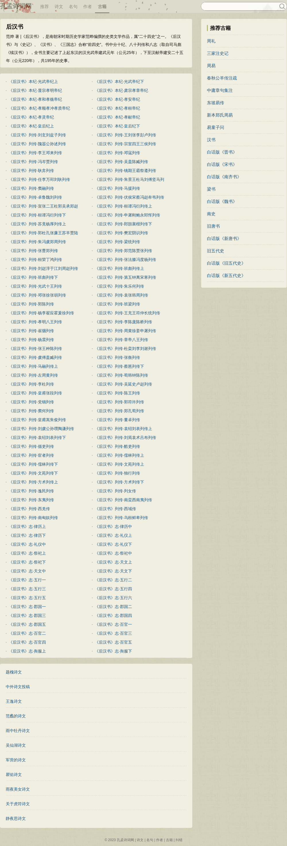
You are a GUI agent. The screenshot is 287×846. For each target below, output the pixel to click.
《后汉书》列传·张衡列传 (117, 357)
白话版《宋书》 (222, 164)
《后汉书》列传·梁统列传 (117, 241)
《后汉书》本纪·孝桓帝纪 (117, 108)
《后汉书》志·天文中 (27, 571)
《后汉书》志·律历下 (27, 535)
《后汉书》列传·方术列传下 (119, 482)
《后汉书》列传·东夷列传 (31, 499)
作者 (87, 6)
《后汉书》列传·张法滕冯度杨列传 (125, 259)
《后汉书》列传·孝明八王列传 (35, 322)
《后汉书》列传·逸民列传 (31, 491)
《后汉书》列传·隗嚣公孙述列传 (37, 144)
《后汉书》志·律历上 (27, 526)
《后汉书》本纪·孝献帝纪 (117, 117)
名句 (73, 6)
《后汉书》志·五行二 (113, 580)
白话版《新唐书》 (224, 238)
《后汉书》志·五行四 (113, 588)
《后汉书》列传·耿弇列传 (31, 170)
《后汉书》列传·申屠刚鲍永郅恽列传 (127, 215)
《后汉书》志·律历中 (113, 526)
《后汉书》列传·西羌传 (29, 508)
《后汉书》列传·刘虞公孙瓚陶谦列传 (41, 428)
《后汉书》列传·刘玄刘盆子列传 (37, 135)
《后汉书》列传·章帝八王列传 (121, 339)
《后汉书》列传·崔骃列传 (31, 330)
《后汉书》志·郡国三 (27, 615)
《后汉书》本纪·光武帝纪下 (119, 81)
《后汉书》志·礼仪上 (113, 535)
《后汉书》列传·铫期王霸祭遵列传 (125, 170)
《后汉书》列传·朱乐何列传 (119, 286)
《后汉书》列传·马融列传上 (33, 366)
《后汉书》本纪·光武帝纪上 (33, 81)
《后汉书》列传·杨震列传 (31, 339)
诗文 (59, 6)
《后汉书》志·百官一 (113, 624)
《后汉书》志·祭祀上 (27, 553)
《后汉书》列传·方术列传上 (33, 482)
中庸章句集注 (220, 90)
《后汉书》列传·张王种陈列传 (35, 348)
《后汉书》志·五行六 (113, 597)
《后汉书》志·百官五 (113, 642)
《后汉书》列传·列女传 (115, 491)
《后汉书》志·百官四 (27, 642)
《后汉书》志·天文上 (113, 562)
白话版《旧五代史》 (226, 263)
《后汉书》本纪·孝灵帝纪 (31, 117)
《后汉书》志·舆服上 (27, 651)
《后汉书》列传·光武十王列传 (35, 286)
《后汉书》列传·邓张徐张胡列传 (37, 295)
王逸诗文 (14, 701)
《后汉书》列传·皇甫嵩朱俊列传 (37, 419)
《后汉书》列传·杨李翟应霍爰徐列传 (41, 313)
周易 (211, 65)
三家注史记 (217, 53)
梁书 (211, 189)
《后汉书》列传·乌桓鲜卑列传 (121, 517)
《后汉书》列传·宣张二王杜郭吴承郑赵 (43, 206)
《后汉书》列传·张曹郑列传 (33, 250)
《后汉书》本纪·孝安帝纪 (117, 99)
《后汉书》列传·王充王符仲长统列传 (127, 313)
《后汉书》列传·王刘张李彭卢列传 (125, 135)
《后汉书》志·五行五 (27, 597)
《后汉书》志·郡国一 (27, 606)
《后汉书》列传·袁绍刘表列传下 (37, 437)
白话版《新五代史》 (226, 275)
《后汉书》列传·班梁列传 (117, 304)
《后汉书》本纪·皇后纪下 (117, 126)
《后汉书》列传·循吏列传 (31, 446)
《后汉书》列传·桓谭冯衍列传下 (37, 215)
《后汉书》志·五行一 (27, 580)
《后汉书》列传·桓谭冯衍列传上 (123, 206)
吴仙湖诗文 (16, 745)
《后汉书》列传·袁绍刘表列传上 (123, 428)
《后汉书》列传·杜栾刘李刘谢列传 (125, 348)
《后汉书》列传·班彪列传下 (33, 277)
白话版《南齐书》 (224, 176)
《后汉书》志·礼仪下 (113, 544)
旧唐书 (213, 226)
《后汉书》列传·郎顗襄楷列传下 (123, 224)
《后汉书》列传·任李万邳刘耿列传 (39, 179)
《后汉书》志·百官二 (27, 633)
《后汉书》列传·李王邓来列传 (35, 152)
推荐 (44, 6)
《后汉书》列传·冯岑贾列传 (33, 161)
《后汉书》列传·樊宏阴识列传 (121, 233)
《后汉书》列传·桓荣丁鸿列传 (35, 259)
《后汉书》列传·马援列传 (117, 188)
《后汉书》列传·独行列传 (117, 473)
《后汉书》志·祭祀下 (27, 562)
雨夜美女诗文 (18, 789)
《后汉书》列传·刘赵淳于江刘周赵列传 (43, 268)
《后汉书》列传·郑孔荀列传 (119, 411)
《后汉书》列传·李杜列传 (31, 384)
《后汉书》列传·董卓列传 (117, 419)
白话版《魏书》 (222, 201)
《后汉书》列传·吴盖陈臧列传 (121, 161)
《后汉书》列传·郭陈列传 (31, 304)
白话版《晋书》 (222, 152)
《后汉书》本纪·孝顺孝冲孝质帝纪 (39, 108)
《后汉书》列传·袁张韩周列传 (121, 295)
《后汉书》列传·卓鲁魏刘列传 (35, 197)
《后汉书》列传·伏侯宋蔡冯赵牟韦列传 (129, 197)
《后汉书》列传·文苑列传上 (119, 464)
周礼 (211, 40)
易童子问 (215, 127)
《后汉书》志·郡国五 (27, 624)
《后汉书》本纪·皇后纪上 (31, 126)
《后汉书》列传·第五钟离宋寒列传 (125, 277)
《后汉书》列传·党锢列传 (31, 402)
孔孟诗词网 (16, 6)
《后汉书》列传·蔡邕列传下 (119, 366)
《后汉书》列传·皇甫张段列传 (35, 393)
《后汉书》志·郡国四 (113, 615)
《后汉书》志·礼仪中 (27, 544)
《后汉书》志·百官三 (113, 633)
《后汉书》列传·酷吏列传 (117, 446)
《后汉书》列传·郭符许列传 (119, 402)
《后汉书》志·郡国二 (113, 606)
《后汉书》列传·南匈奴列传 (33, 517)
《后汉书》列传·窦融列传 (31, 188)
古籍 (102, 6)
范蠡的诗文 (16, 716)
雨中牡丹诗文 (18, 730)
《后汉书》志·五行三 (27, 588)
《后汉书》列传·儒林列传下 (33, 464)
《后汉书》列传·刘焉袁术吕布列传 (125, 437)
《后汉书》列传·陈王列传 (117, 393)
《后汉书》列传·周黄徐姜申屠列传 (125, 330)
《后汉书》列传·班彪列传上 (119, 268)
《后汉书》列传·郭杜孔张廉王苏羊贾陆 (43, 233)
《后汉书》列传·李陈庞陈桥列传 (123, 322)
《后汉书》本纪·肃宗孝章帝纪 (121, 90)
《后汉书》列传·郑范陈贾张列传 (123, 250)
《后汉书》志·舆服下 (113, 651)
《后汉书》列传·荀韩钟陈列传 (121, 375)
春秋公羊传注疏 (222, 77)
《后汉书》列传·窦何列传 (31, 411)
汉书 (211, 139)
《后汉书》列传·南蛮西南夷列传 (123, 499)
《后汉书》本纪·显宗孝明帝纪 (35, 90)
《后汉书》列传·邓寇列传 (117, 152)
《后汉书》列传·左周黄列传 (33, 375)
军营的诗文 (16, 760)
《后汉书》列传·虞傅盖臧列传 (35, 357)
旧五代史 (215, 250)
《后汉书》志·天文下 (113, 571)
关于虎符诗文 (18, 804)
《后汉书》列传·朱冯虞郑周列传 (37, 241)
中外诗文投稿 (18, 686)
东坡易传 (215, 102)
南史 (211, 213)
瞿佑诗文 (14, 774)
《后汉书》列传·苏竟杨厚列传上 (37, 224)
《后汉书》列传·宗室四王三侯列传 (125, 144)
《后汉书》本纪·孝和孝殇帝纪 (35, 99)
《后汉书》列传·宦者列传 (31, 455)
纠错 (179, 840)
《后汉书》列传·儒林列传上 (119, 455)
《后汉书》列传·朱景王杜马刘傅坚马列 (129, 179)
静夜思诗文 (16, 818)
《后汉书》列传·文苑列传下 (33, 473)
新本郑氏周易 (220, 115)
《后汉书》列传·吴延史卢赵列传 (123, 384)
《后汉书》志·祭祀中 (113, 553)
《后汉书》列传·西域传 (115, 508)
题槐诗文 (14, 672)
